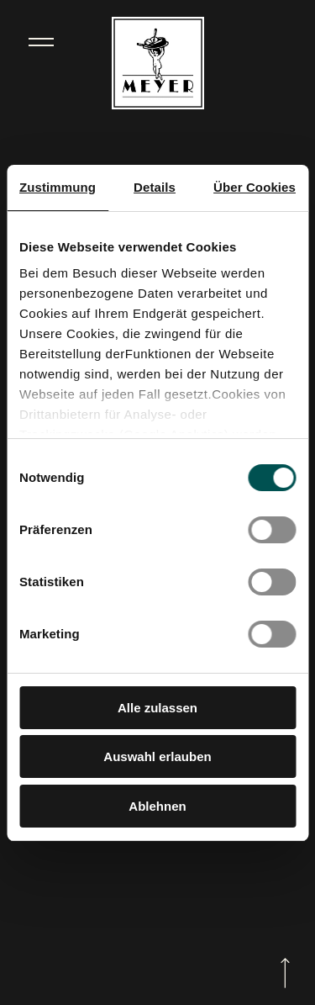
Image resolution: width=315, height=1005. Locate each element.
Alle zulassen (157, 708)
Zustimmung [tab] (57, 187)
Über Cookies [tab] (254, 187)
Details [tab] (155, 187)
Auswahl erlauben (157, 756)
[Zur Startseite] (158, 64)
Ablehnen (157, 806)
